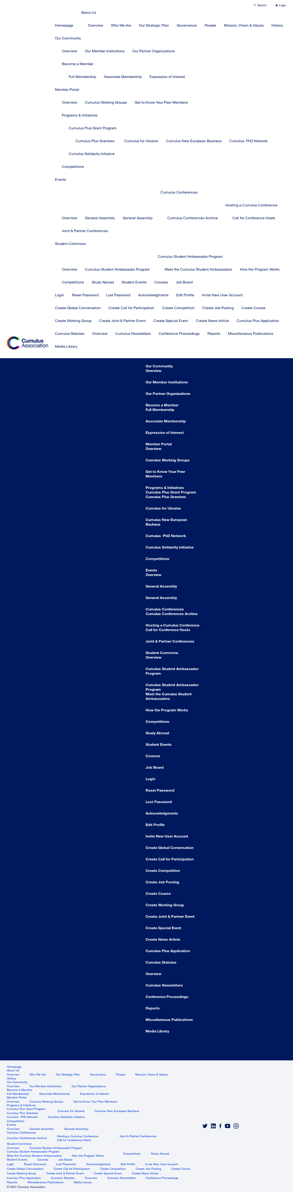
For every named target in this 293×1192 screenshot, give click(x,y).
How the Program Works (259, 269)
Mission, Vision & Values (244, 25)
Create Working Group (73, 320)
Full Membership (82, 76)
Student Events (134, 282)
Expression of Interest (167, 76)
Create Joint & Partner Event (122, 320)
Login (59, 295)
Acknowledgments (153, 295)
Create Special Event (170, 320)
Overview (95, 25)
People (210, 25)
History (277, 25)
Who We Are (121, 25)
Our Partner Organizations (153, 51)
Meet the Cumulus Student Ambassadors (198, 269)
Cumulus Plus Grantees (95, 141)
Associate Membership (123, 76)
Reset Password (85, 295)
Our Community (68, 38)
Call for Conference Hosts (253, 218)
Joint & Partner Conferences (85, 230)
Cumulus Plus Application (258, 320)
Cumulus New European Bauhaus (194, 141)
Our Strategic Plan (154, 25)
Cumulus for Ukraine (141, 141)
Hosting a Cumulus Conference (251, 205)
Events (60, 179)
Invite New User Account (222, 295)
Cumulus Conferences (179, 192)
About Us (88, 12)
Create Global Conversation (78, 307)
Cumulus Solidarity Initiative (92, 153)
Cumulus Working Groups (106, 102)
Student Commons (70, 243)
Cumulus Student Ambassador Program (117, 269)
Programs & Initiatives (80, 115)
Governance (187, 25)
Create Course (253, 307)
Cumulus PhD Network (248, 141)
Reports (213, 333)
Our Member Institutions (105, 51)
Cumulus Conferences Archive (192, 218)
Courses (161, 282)
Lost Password (118, 295)
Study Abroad (103, 282)
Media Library (66, 346)
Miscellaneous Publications (250, 333)
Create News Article (212, 320)
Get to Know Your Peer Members (161, 102)
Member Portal (67, 89)
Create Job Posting (218, 307)
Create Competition (178, 307)
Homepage (64, 25)
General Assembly (100, 218)
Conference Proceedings (179, 333)
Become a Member (77, 63)
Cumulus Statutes (69, 333)
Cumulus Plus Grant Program (93, 128)
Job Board (184, 282)
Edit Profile (185, 295)
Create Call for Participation (131, 307)
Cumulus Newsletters (133, 333)
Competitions (73, 166)
